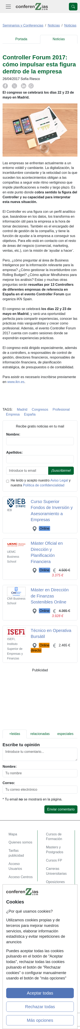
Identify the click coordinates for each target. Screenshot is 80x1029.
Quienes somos (20, 842)
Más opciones (40, 1020)
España (29, 414)
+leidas (14, 734)
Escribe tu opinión (21, 744)
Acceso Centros (21, 877)
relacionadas (40, 734)
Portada (21, 39)
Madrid (22, 409)
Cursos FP (54, 860)
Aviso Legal (59, 480)
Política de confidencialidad (43, 485)
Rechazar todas (40, 1006)
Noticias (59, 39)
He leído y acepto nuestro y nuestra (41, 483)
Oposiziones (55, 882)
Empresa (13, 414)
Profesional (61, 409)
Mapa (13, 834)
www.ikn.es (15, 382)
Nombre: (10, 766)
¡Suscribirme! (61, 470)
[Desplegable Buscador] (73, 6)
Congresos (40, 409)
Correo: (9, 783)
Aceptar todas (40, 993)
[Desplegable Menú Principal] (8, 6)
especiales (65, 734)
